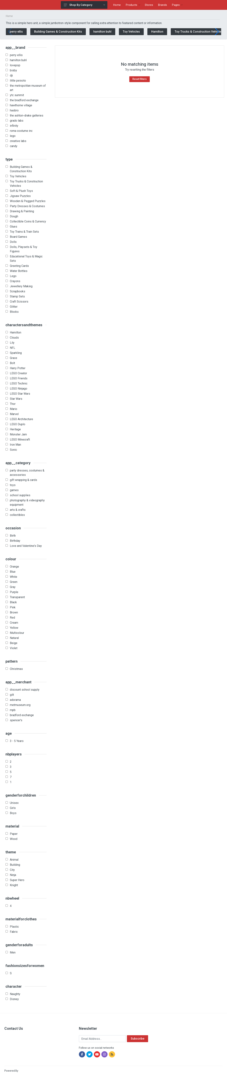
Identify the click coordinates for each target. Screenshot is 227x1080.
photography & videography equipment (27, 502)
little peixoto (18, 80)
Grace (13, 358)
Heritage (15, 429)
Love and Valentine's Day (26, 546)
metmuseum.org (20, 705)
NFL (12, 348)
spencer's (16, 720)
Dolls (13, 242)
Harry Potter (17, 368)
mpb (13, 710)
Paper (14, 834)
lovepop (15, 65)
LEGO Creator (18, 373)
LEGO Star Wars (20, 393)
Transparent (17, 597)
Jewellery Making (21, 286)
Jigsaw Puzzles (20, 196)
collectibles (17, 515)
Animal (14, 859)
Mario (13, 409)
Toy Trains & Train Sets (24, 231)
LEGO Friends (18, 378)
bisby (13, 70)
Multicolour (17, 633)
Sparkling (16, 353)
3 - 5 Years (17, 741)
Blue (13, 571)
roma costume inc (21, 131)
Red (12, 617)
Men (13, 952)
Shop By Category (84, 5)
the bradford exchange (24, 100)
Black (13, 602)
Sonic (13, 449)
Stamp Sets (17, 296)
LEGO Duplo (17, 424)
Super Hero (17, 880)
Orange (14, 566)
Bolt (12, 363)
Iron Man (15, 444)
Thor (13, 404)
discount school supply (24, 689)
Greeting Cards (19, 266)
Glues (13, 226)
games (14, 490)
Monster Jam (18, 434)
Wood (13, 839)
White (13, 576)
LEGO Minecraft (20, 439)
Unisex (14, 803)
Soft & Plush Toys (21, 191)
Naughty (15, 994)
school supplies (20, 495)
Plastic (14, 926)
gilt (12, 694)
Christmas (16, 669)
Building (15, 864)
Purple (14, 592)
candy (13, 146)
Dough (14, 216)
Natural (14, 638)
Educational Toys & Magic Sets (26, 258)
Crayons (15, 281)
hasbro (14, 110)
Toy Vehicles (131, 31)
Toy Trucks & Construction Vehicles (199, 31)
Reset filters (139, 79)
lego (13, 136)
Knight (14, 885)
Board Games (18, 236)
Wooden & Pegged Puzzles (27, 201)
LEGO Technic (18, 383)
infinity (14, 125)
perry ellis (16, 31)
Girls (13, 808)
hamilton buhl (102, 31)
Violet (13, 648)
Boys (13, 813)
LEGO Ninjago (18, 388)
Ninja (13, 875)
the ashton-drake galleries (26, 115)
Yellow (14, 627)
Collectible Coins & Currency (28, 221)
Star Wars (16, 398)
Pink (13, 607)
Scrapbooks (17, 291)
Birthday (15, 540)
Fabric (14, 931)
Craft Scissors (19, 301)
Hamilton (157, 31)
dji (11, 75)
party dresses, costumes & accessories (27, 473)
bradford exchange (22, 715)
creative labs (18, 141)
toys (13, 485)
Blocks (14, 311)
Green (13, 582)
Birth (13, 535)
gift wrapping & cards (23, 480)
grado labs (16, 120)
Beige (13, 643)
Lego (13, 276)
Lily (12, 342)
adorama (15, 700)
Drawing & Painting (22, 211)
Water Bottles (18, 271)
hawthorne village (21, 105)
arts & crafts (18, 510)
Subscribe (137, 1038)
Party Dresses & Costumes (27, 206)
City (12, 870)
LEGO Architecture (21, 419)
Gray (13, 587)
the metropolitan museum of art (28, 88)
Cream (14, 622)
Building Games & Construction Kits (58, 31)
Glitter (14, 306)
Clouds (14, 337)
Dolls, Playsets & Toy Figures (23, 249)
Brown (14, 612)
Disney (14, 999)
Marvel (14, 414)
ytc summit (17, 95)
